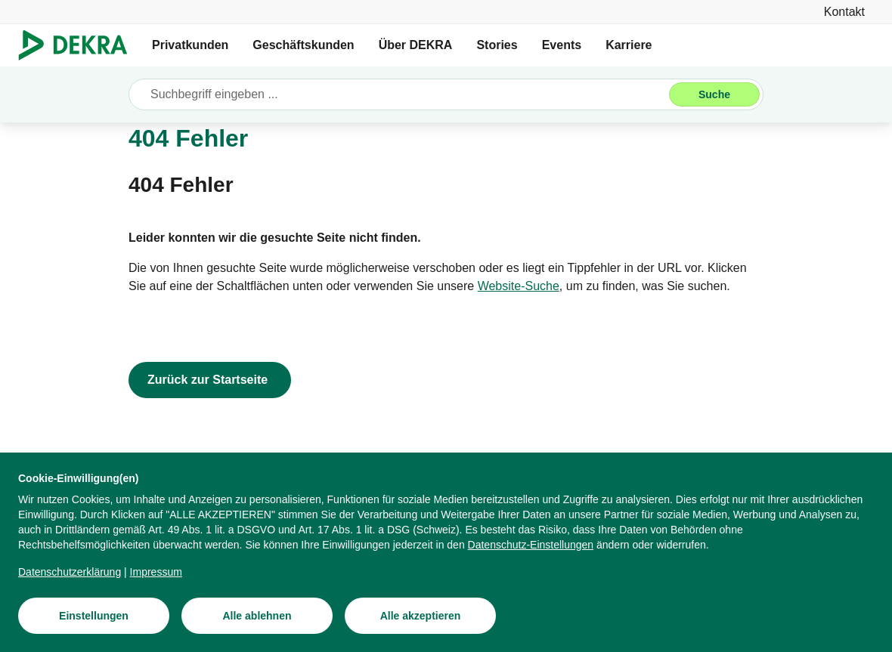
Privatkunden (190, 45)
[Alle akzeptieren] (420, 616)
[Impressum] (156, 571)
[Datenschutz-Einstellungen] (531, 544)
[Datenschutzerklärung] (69, 571)
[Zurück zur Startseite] (210, 380)
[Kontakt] (844, 11)
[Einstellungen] (93, 616)
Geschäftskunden (303, 45)
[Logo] (79, 45)
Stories (496, 45)
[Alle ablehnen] (257, 616)
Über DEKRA (416, 45)
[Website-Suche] (518, 286)
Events (561, 45)
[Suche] (714, 94)
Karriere (629, 45)
